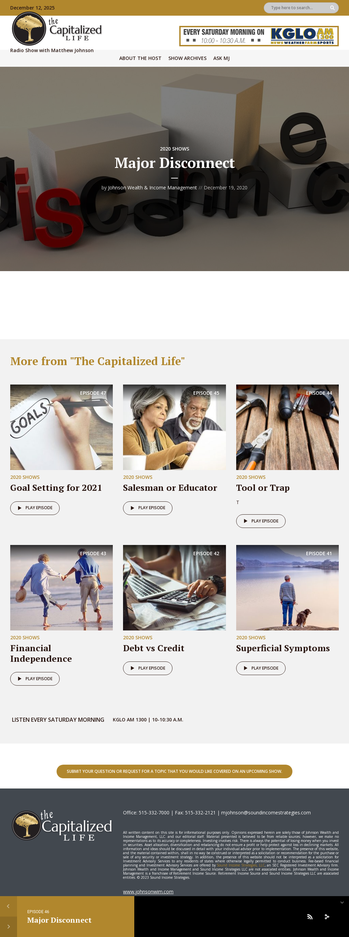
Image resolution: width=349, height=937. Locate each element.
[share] (326, 916)
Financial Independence (41, 653)
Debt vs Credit (153, 648)
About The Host (140, 58)
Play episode (33, 508)
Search (332, 7)
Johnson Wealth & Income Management (152, 187)
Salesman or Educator (170, 487)
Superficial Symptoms (283, 648)
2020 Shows (174, 148)
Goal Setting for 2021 (56, 487)
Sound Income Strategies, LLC (240, 865)
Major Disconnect (59, 920)
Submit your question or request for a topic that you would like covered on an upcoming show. (174, 771)
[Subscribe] (309, 916)
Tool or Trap (263, 487)
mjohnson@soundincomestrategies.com (266, 812)
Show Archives (187, 58)
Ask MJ (221, 58)
